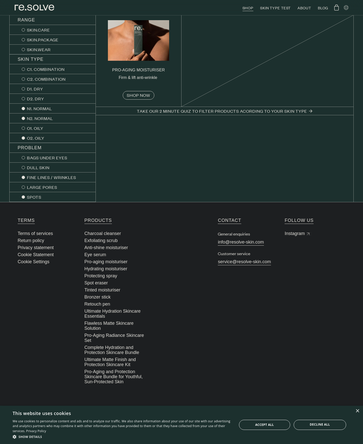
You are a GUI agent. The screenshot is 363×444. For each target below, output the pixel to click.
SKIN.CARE (38, 30)
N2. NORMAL (40, 118)
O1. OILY (35, 128)
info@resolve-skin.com (241, 242)
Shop (248, 7)
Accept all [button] (264, 425)
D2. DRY (35, 98)
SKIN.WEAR (39, 49)
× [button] (357, 411)
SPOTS (34, 197)
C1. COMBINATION (46, 69)
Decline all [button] (320, 424)
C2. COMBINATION (46, 79)
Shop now (138, 95)
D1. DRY (35, 89)
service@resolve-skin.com (244, 261)
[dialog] (181, 425)
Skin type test (275, 7)
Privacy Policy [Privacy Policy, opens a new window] (36, 431)
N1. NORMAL (39, 108)
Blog (323, 7)
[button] (122, 437)
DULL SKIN (38, 167)
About (304, 7)
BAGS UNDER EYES (47, 157)
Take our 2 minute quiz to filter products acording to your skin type (224, 111)
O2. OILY (35, 138)
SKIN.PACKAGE (42, 39)
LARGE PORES (42, 187)
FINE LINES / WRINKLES (51, 177)
